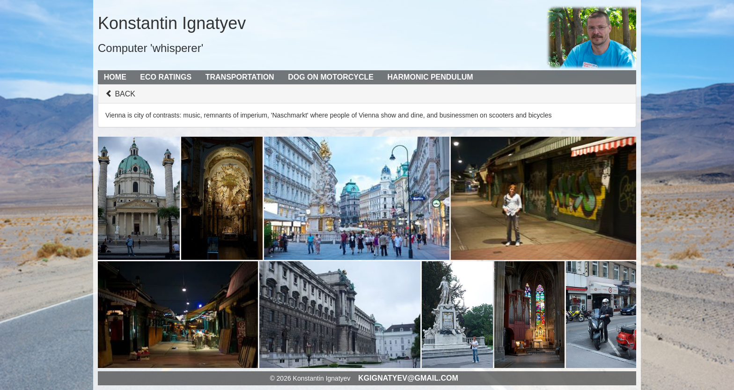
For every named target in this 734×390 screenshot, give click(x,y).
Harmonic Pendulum (430, 77)
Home (115, 77)
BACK (120, 94)
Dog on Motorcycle (331, 77)
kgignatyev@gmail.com (408, 378)
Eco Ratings (165, 77)
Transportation (240, 77)
